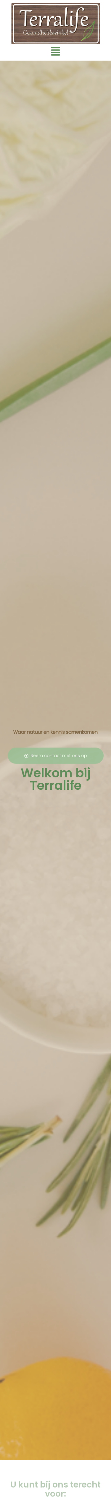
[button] (55, 52)
